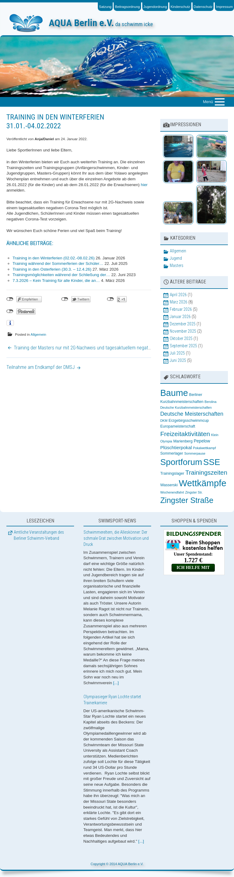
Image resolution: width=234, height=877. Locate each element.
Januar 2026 (180, 316)
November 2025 (183, 331)
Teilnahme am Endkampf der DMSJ (40, 367)
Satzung (105, 7)
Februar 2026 (181, 309)
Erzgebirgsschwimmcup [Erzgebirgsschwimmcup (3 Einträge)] (188, 420)
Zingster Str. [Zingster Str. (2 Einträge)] (194, 492)
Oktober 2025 (181, 338)
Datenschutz (203, 7)
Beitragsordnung (127, 7)
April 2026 (178, 294)
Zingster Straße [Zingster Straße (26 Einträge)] (186, 500)
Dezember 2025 (183, 323)
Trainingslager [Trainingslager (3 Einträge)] (172, 473)
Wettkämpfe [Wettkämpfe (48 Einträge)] (202, 483)
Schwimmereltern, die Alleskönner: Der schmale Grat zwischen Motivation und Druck (116, 538)
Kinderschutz (180, 7)
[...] (116, 683)
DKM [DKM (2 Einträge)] (164, 420)
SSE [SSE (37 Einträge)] (211, 462)
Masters (176, 265)
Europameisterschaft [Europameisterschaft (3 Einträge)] (177, 426)
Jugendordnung (155, 7)
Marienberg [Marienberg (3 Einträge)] (183, 441)
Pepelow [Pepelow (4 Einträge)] (202, 440)
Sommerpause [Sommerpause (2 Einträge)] (194, 453)
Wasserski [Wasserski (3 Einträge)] (169, 485)
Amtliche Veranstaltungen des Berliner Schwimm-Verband (39, 535)
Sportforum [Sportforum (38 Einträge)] (181, 462)
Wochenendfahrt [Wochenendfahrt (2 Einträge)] (172, 492)
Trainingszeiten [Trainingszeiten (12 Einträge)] (206, 472)
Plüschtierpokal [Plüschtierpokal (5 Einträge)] (176, 447)
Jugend (176, 258)
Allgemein (38, 334)
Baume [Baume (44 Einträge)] (174, 393)
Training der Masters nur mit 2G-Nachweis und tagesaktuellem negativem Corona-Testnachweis (107, 348)
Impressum (224, 7)
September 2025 (183, 345)
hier (144, 184)
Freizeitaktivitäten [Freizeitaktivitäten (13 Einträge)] (185, 433)
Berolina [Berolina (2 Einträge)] (210, 402)
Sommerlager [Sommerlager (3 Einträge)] (171, 453)
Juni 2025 (178, 360)
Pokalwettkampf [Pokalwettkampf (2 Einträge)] (204, 448)
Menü (208, 101)
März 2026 (178, 302)
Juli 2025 (177, 353)
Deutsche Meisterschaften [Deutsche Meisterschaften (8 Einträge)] (191, 414)
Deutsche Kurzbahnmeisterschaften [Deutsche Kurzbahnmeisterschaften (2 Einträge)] (186, 407)
